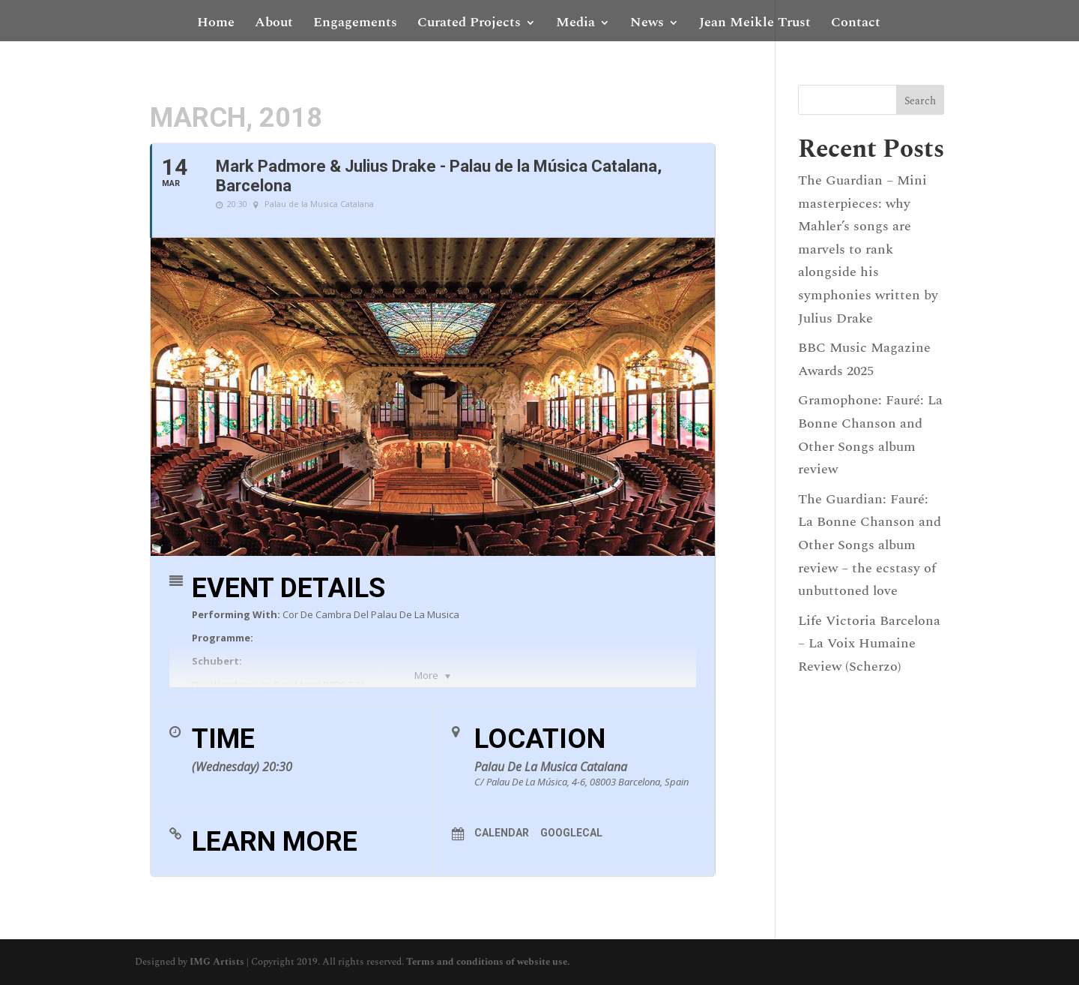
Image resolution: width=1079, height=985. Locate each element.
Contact (855, 24)
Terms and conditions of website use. (487, 961)
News (647, 24)
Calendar (501, 833)
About (274, 24)
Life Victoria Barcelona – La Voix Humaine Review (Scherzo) (869, 644)
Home (216, 24)
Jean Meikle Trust (755, 24)
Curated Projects (469, 24)
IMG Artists (217, 961)
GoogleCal (571, 833)
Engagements (355, 24)
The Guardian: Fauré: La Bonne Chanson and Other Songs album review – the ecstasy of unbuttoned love (869, 545)
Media (575, 24)
